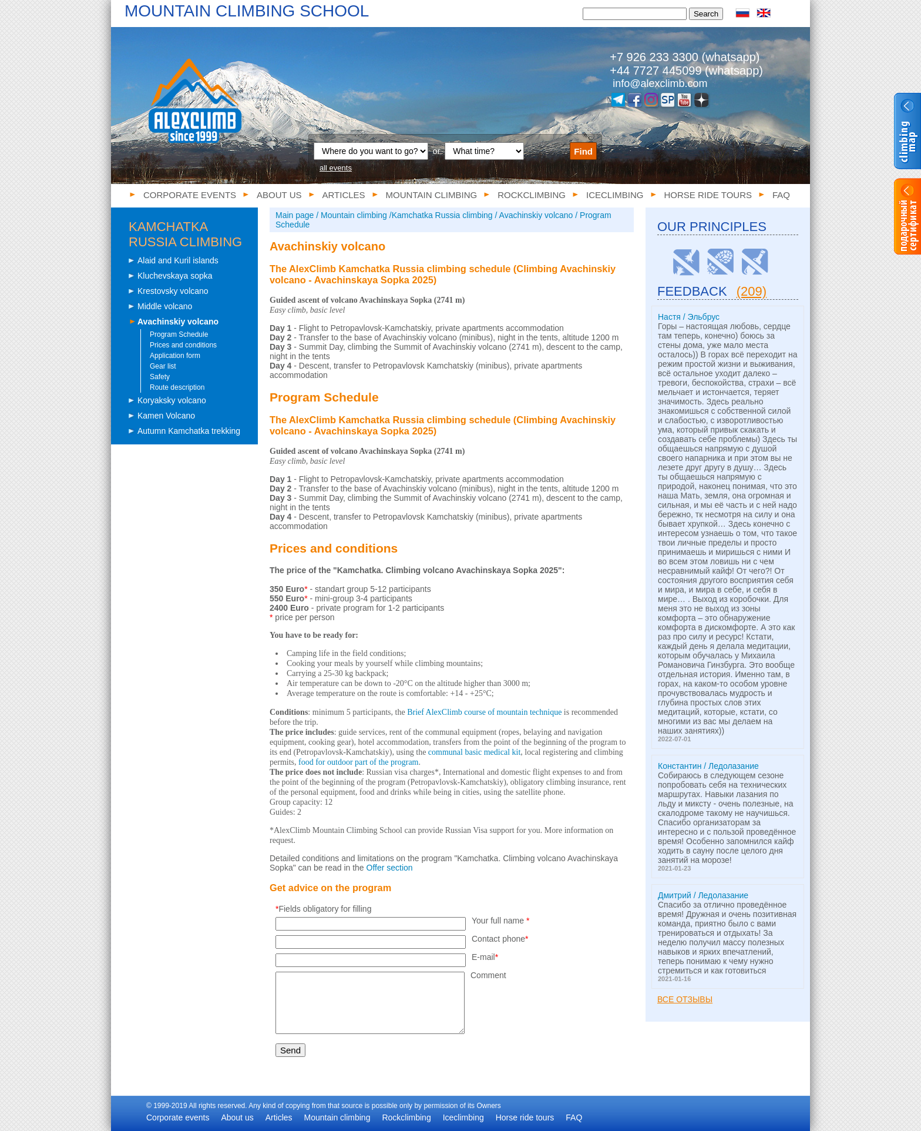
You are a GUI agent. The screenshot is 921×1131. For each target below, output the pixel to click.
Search (706, 13)
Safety (160, 377)
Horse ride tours (708, 195)
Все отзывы (684, 999)
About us (279, 195)
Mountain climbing (432, 195)
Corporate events (189, 195)
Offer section (390, 867)
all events (336, 167)
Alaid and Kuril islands (178, 260)
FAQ (781, 195)
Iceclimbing (615, 195)
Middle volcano (164, 306)
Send (290, 1050)
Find (583, 151)
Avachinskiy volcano (178, 321)
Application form (175, 356)
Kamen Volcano (166, 415)
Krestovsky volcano (173, 291)
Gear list (163, 366)
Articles (343, 195)
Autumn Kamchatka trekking (188, 431)
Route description (177, 387)
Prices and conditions (183, 345)
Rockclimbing (532, 195)
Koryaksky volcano (171, 400)
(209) (752, 291)
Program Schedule (179, 334)
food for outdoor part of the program (358, 762)
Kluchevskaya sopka (175, 275)
